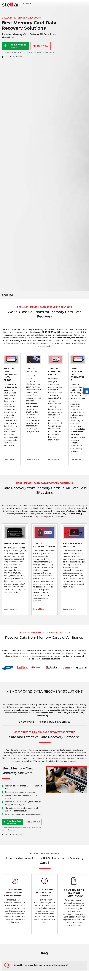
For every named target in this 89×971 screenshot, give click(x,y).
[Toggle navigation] (84, 4)
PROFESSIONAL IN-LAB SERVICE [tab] (54, 722)
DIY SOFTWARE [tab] (27, 722)
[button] (44, 965)
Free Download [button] (15, 45)
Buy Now (40, 45)
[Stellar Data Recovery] (10, 4)
